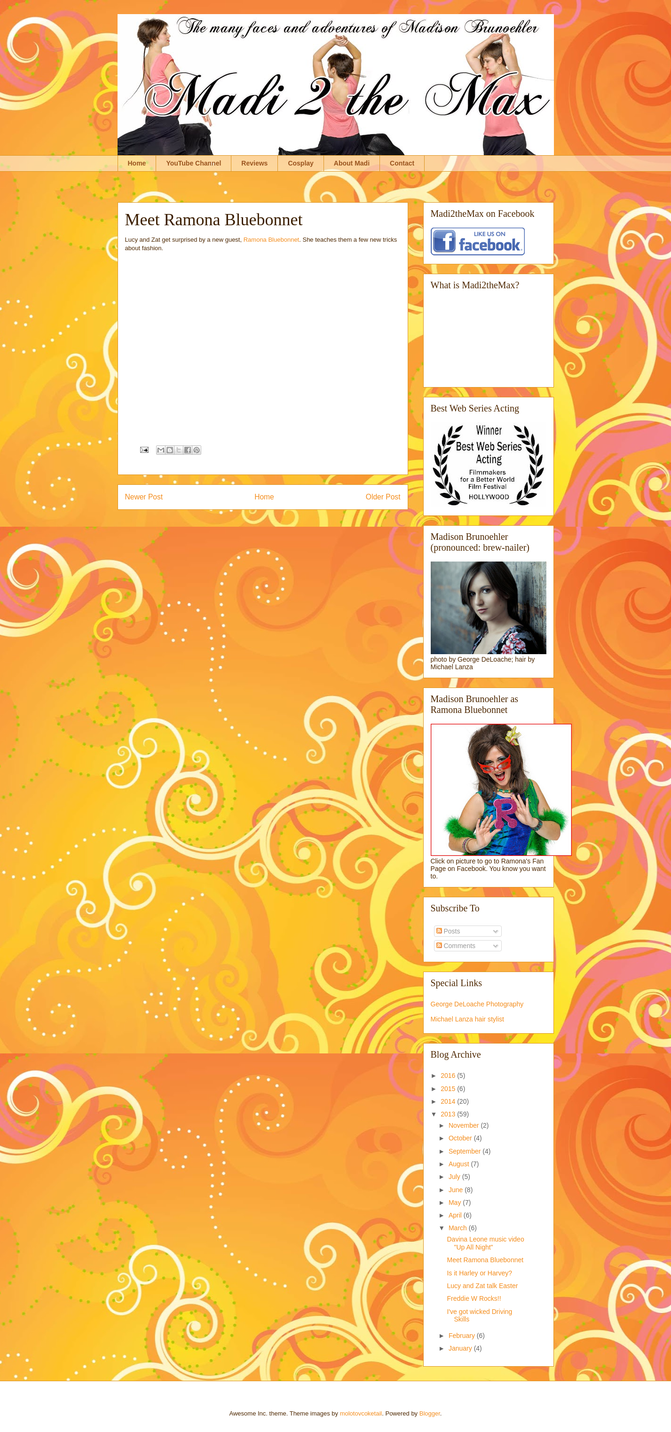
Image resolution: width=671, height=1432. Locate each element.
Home (137, 163)
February (463, 1335)
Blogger (429, 1413)
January (461, 1348)
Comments (456, 945)
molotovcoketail (361, 1413)
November (465, 1125)
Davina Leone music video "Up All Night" (485, 1243)
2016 (449, 1075)
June (457, 1190)
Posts (448, 931)
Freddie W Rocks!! (474, 1298)
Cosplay (300, 163)
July (455, 1176)
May (456, 1202)
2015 (449, 1088)
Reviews (254, 163)
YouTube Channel (193, 163)
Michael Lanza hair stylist (467, 1019)
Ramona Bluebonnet (272, 239)
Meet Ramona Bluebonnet (485, 1260)
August (460, 1164)
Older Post (383, 497)
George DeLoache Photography (477, 1004)
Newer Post (144, 497)
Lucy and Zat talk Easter (482, 1286)
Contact (402, 163)
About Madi (352, 163)
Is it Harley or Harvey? (479, 1273)
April (456, 1215)
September (465, 1151)
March (459, 1228)
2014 (449, 1101)
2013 (449, 1114)
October (461, 1138)
